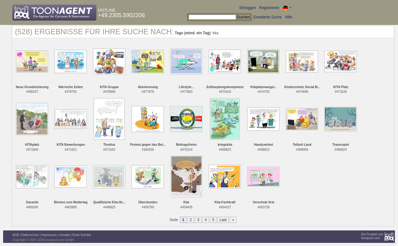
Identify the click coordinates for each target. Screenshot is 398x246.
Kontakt (64, 235)
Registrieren (269, 8)
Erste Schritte (81, 235)
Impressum (49, 235)
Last (223, 220)
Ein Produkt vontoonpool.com (372, 236)
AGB (15, 235)
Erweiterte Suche (267, 17)
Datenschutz (30, 235)
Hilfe (288, 17)
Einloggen (247, 8)
